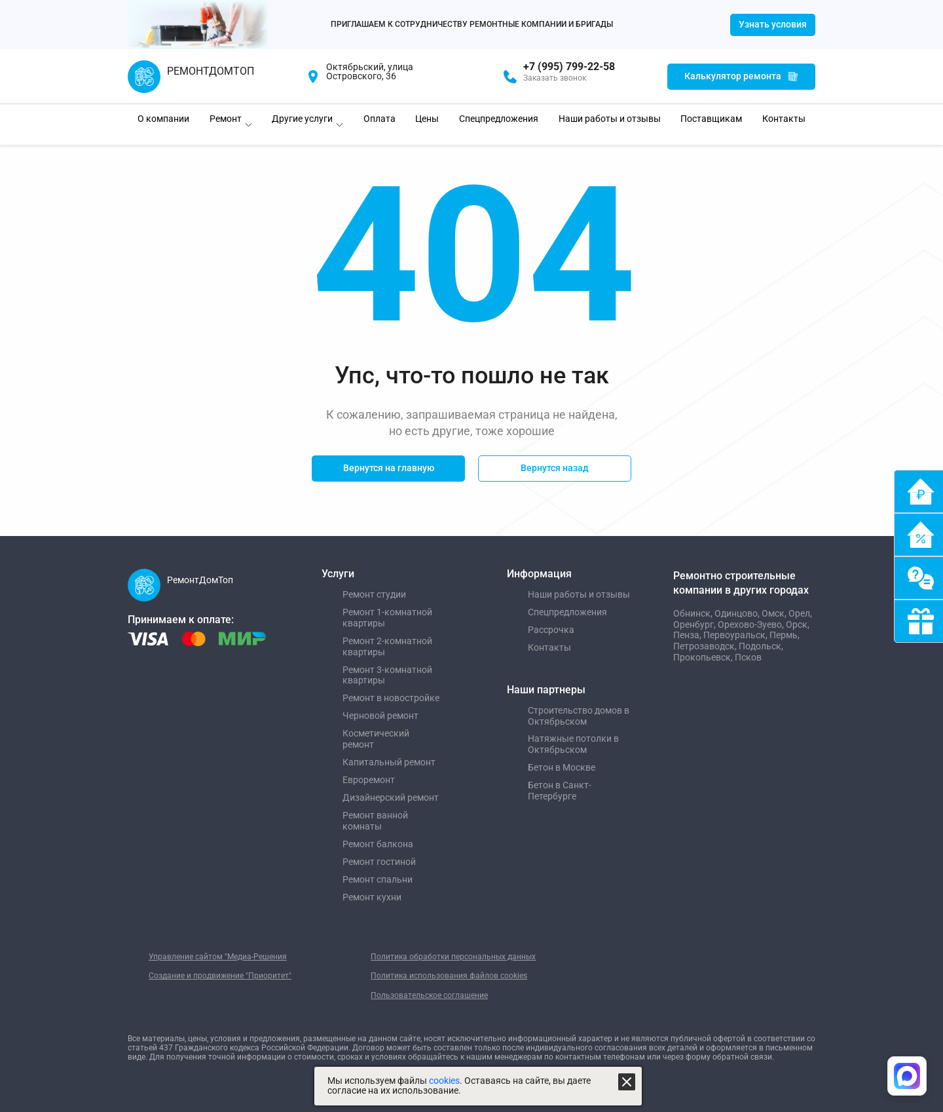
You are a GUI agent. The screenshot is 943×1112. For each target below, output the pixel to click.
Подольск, (761, 646)
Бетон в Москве (561, 767)
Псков (748, 657)
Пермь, (784, 635)
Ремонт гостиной (379, 861)
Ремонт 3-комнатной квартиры (387, 675)
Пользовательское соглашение (429, 995)
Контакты (549, 647)
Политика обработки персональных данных (453, 956)
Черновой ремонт (380, 715)
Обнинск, (693, 613)
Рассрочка (551, 629)
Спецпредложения (567, 612)
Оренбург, (695, 624)
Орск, (797, 624)
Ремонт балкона (377, 844)
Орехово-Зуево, (752, 624)
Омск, (775, 613)
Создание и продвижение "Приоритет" (220, 975)
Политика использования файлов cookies (449, 975)
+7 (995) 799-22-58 (569, 67)
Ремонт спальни (377, 879)
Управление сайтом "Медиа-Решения (218, 956)
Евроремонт (368, 780)
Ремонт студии (374, 594)
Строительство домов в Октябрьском (578, 716)
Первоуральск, (736, 635)
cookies (444, 1080)
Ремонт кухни (371, 897)
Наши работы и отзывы (579, 594)
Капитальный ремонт (388, 762)
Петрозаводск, (706, 646)
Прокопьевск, (704, 657)
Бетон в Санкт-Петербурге (559, 790)
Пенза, (688, 635)
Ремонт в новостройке (390, 698)
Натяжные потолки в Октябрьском (573, 744)
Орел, (800, 613)
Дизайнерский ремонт (390, 797)
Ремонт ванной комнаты (375, 821)
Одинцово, (738, 613)
